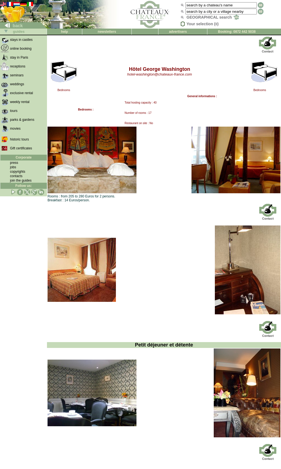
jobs (13, 167)
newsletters (107, 32)
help (64, 32)
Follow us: (23, 186)
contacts (16, 176)
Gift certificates (21, 148)
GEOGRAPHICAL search (212, 17)
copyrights (17, 172)
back (11, 25)
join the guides (20, 180)
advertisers (178, 32)
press (14, 163)
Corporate (23, 157)
